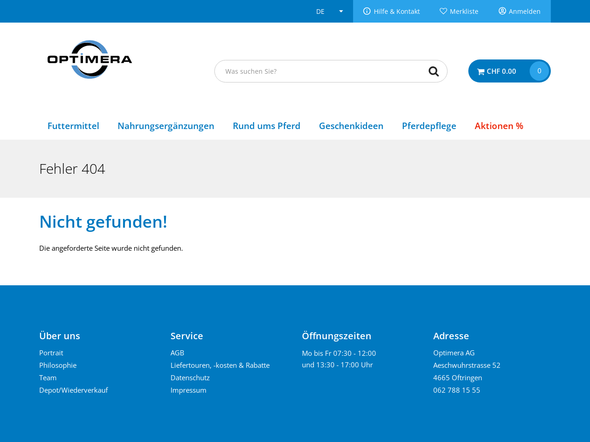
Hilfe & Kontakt (397, 11)
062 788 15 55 (456, 390)
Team (48, 377)
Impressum (188, 390)
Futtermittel (73, 125)
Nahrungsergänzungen (166, 125)
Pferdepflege (429, 125)
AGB (177, 352)
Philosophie (58, 365)
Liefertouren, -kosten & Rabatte (220, 365)
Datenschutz (190, 377)
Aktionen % (499, 125)
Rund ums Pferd (267, 125)
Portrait (51, 352)
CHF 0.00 (501, 71)
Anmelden (525, 11)
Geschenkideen (351, 125)
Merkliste (464, 11)
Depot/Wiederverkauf (73, 390)
